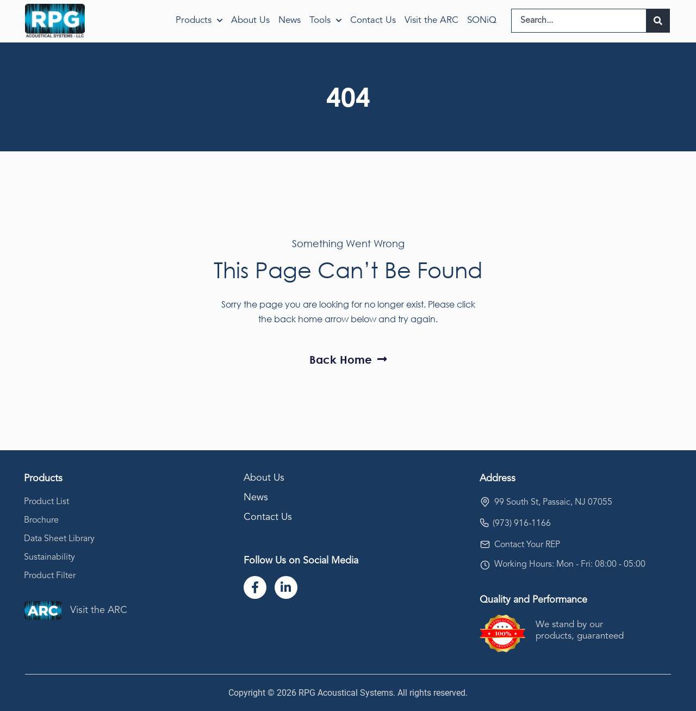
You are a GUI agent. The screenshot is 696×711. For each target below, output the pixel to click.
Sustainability (49, 557)
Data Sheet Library (59, 539)
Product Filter (50, 576)
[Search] (658, 21)
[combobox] (579, 21)
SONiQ (481, 20)
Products (199, 20)
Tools (325, 20)
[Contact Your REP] (485, 544)
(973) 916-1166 (522, 523)
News (289, 20)
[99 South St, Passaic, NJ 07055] (485, 502)
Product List (46, 502)
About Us (250, 20)
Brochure (41, 520)
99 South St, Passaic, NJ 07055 (553, 502)
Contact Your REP (527, 545)
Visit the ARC (431, 20)
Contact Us (373, 20)
